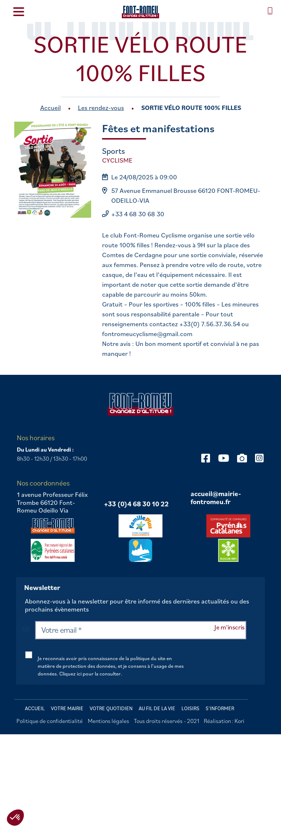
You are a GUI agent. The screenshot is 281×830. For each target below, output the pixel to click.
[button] (15, 817)
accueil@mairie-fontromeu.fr (216, 498)
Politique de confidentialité (49, 720)
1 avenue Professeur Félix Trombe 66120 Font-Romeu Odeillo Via (52, 502)
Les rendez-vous (101, 107)
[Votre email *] (140, 630)
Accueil (50, 107)
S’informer (220, 708)
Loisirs (190, 708)
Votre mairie (67, 708)
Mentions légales (108, 720)
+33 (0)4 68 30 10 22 (136, 504)
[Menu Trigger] (18, 11)
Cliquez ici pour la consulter (90, 673)
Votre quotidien (111, 708)
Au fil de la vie (157, 708)
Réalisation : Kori (224, 720)
